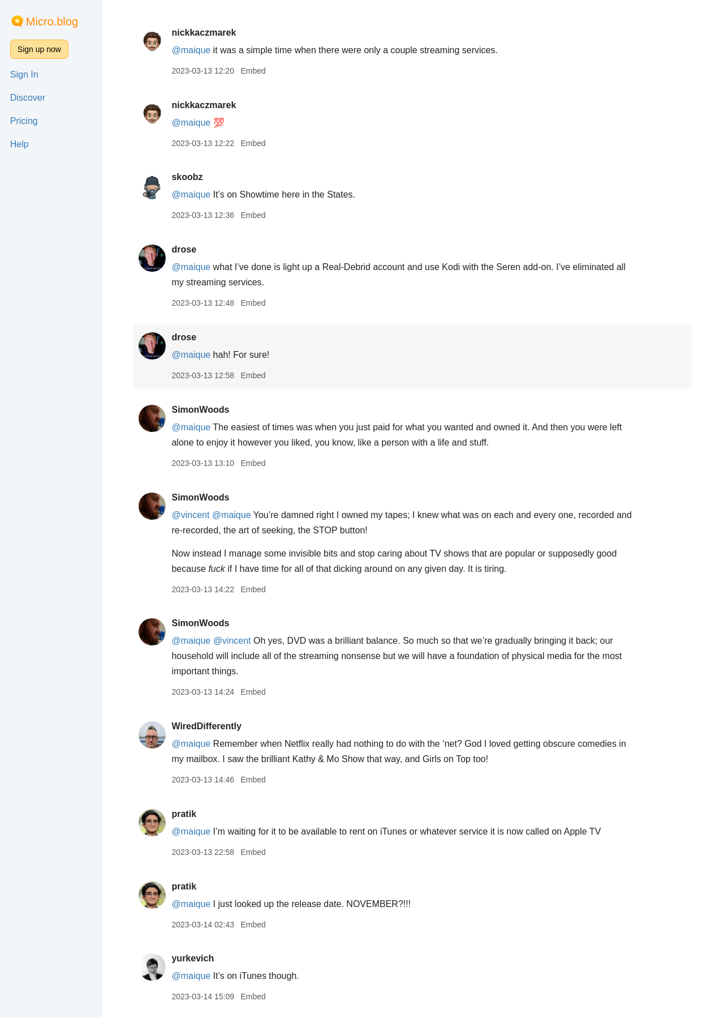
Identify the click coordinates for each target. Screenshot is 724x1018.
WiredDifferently (206, 726)
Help (19, 144)
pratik (183, 814)
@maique (190, 50)
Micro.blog (52, 21)
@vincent (190, 515)
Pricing (24, 121)
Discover (27, 97)
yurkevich (192, 958)
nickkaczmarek (203, 32)
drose (183, 249)
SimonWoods (200, 409)
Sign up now (39, 49)
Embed (252, 70)
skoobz (186, 177)
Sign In (24, 74)
